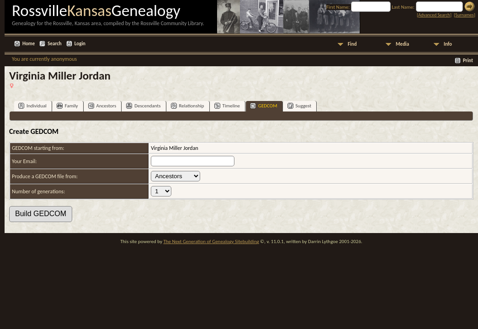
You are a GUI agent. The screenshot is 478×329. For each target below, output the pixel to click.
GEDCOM (263, 105)
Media (402, 44)
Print (468, 61)
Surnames (464, 15)
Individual (32, 105)
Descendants (143, 105)
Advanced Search (434, 15)
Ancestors (102, 105)
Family (67, 105)
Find (352, 44)
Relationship (187, 105)
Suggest (299, 105)
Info (448, 44)
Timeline (227, 105)
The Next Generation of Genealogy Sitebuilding (211, 241)
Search (54, 44)
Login (79, 44)
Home (28, 44)
